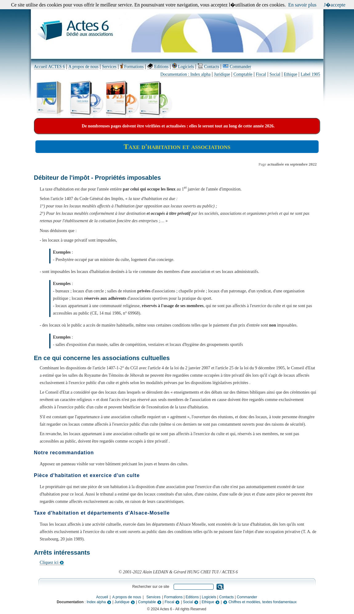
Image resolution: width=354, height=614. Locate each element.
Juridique (222, 74)
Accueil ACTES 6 (49, 66)
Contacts (208, 66)
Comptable (242, 74)
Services (109, 66)
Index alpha (99, 602)
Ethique (290, 74)
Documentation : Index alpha (185, 74)
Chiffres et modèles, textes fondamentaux (260, 602)
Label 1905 (310, 74)
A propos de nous (83, 66)
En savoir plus (302, 4)
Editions (157, 66)
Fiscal (261, 74)
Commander (237, 66)
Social (275, 74)
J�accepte (334, 4)
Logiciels (183, 66)
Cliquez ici (52, 562)
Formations (132, 66)
